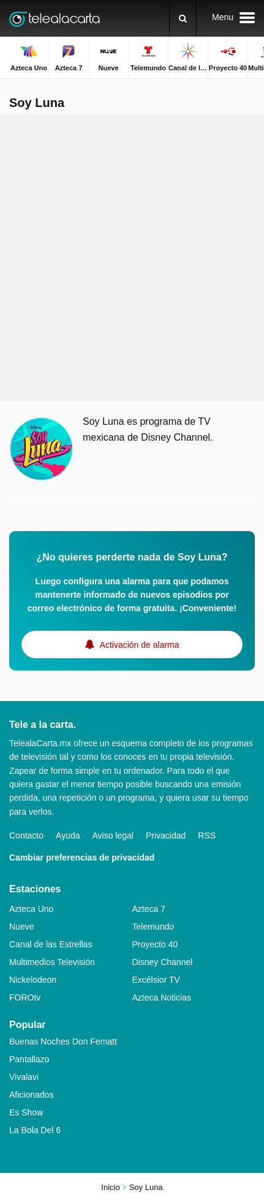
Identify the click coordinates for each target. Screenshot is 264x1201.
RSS (207, 835)
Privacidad (166, 835)
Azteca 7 (148, 909)
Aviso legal (113, 835)
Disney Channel (162, 962)
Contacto (26, 835)
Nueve (21, 926)
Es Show (26, 1112)
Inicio (110, 1187)
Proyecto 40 (155, 944)
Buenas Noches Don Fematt (63, 1041)
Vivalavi (24, 1077)
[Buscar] (183, 18)
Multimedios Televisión (52, 962)
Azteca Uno (31, 909)
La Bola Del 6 (35, 1130)
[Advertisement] (132, 257)
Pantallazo (29, 1059)
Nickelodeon (32, 980)
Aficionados (31, 1095)
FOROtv (24, 997)
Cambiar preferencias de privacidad (81, 857)
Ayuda (68, 835)
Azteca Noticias (161, 997)
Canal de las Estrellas (50, 944)
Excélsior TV (156, 980)
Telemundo (153, 926)
